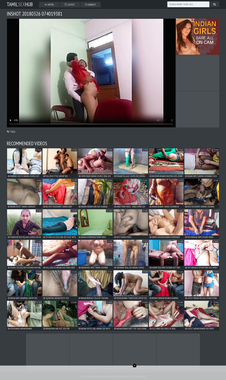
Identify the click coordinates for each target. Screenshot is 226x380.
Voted (49, 4)
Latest (70, 4)
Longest (90, 4)
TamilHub (20, 4)
